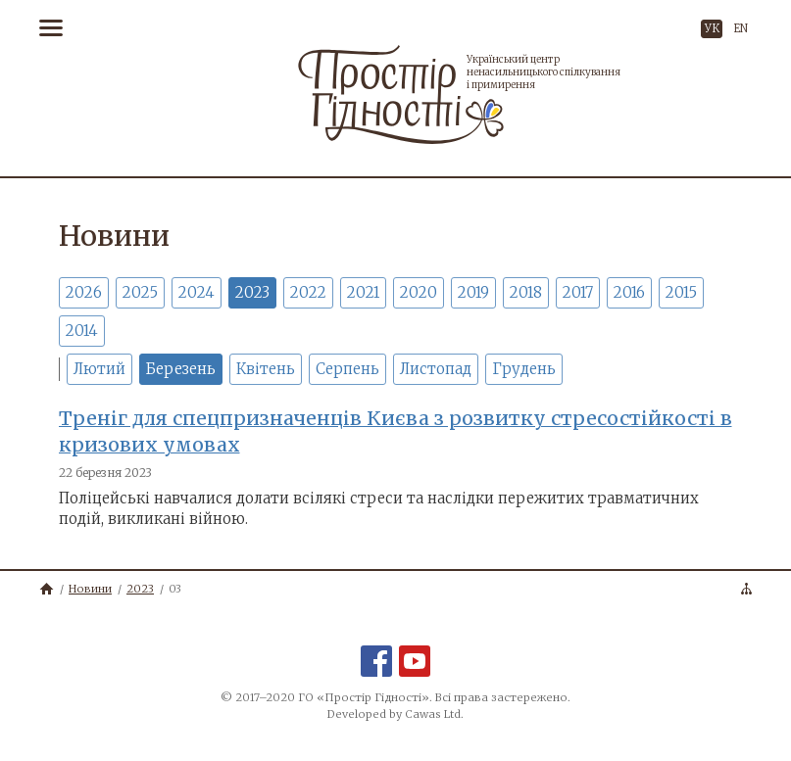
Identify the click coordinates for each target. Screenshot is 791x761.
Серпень (347, 368)
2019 (473, 292)
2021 (363, 292)
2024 (196, 292)
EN (740, 28)
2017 (578, 292)
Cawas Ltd (433, 714)
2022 (308, 292)
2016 (629, 292)
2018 (526, 292)
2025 (140, 292)
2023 (252, 292)
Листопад (435, 368)
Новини (90, 588)
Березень (181, 368)
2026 (84, 292)
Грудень (524, 368)
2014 (82, 330)
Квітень (265, 368)
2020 (418, 292)
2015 (681, 292)
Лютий (99, 368)
